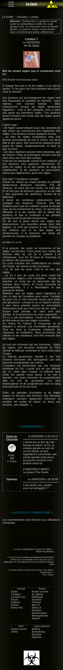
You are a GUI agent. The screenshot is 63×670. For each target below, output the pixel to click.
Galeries (15, 602)
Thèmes (36, 602)
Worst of (36, 607)
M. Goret (34, 45)
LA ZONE (8, 17)
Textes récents (19, 629)
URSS (14, 631)
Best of (36, 605)
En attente (37, 594)
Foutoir (15, 605)
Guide (14, 591)
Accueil (21, 588)
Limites (34, 17)
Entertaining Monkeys (38, 633)
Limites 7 (31, 39)
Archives (36, 610)
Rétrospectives (40, 615)
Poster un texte (40, 591)
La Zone (31, 4)
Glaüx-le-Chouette (12, 438)
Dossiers (22, 17)
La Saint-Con (18, 597)
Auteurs (36, 618)
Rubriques (37, 597)
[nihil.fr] (36, 629)
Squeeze (37, 637)
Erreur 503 (17, 607)
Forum (14, 599)
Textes (42, 588)
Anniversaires (39, 613)
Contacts (16, 594)
